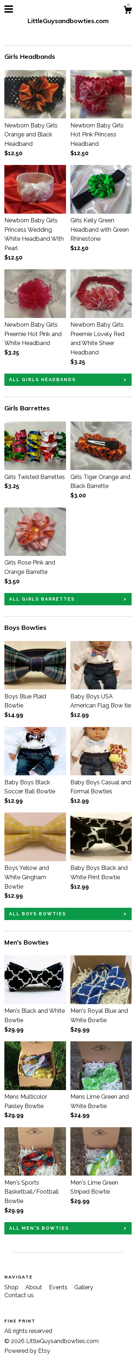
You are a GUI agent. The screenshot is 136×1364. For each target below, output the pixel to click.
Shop (12, 1287)
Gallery (83, 1287)
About (34, 1287)
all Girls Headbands (42, 379)
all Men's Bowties (39, 1228)
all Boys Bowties (37, 913)
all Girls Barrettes (42, 599)
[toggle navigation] (8, 9)
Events (59, 1287)
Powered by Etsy (27, 1350)
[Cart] (128, 10)
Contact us (19, 1295)
